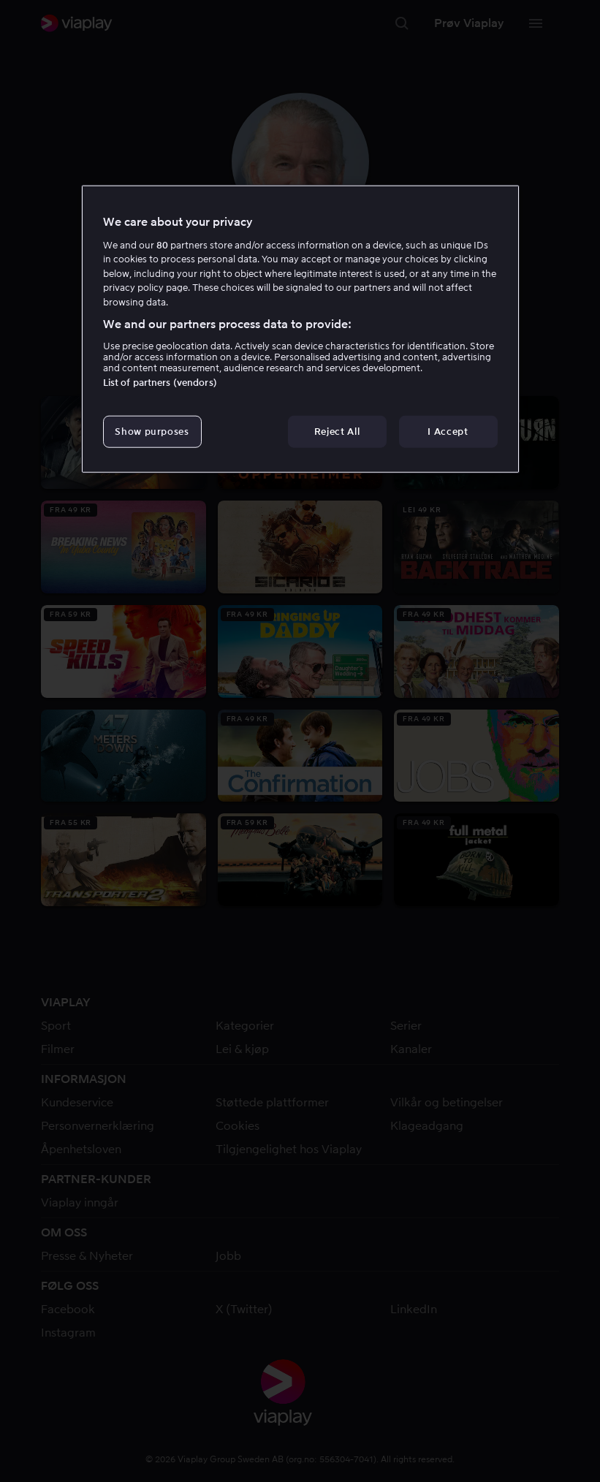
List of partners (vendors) (160, 381)
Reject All (337, 430)
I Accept (448, 430)
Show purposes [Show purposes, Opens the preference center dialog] (152, 430)
